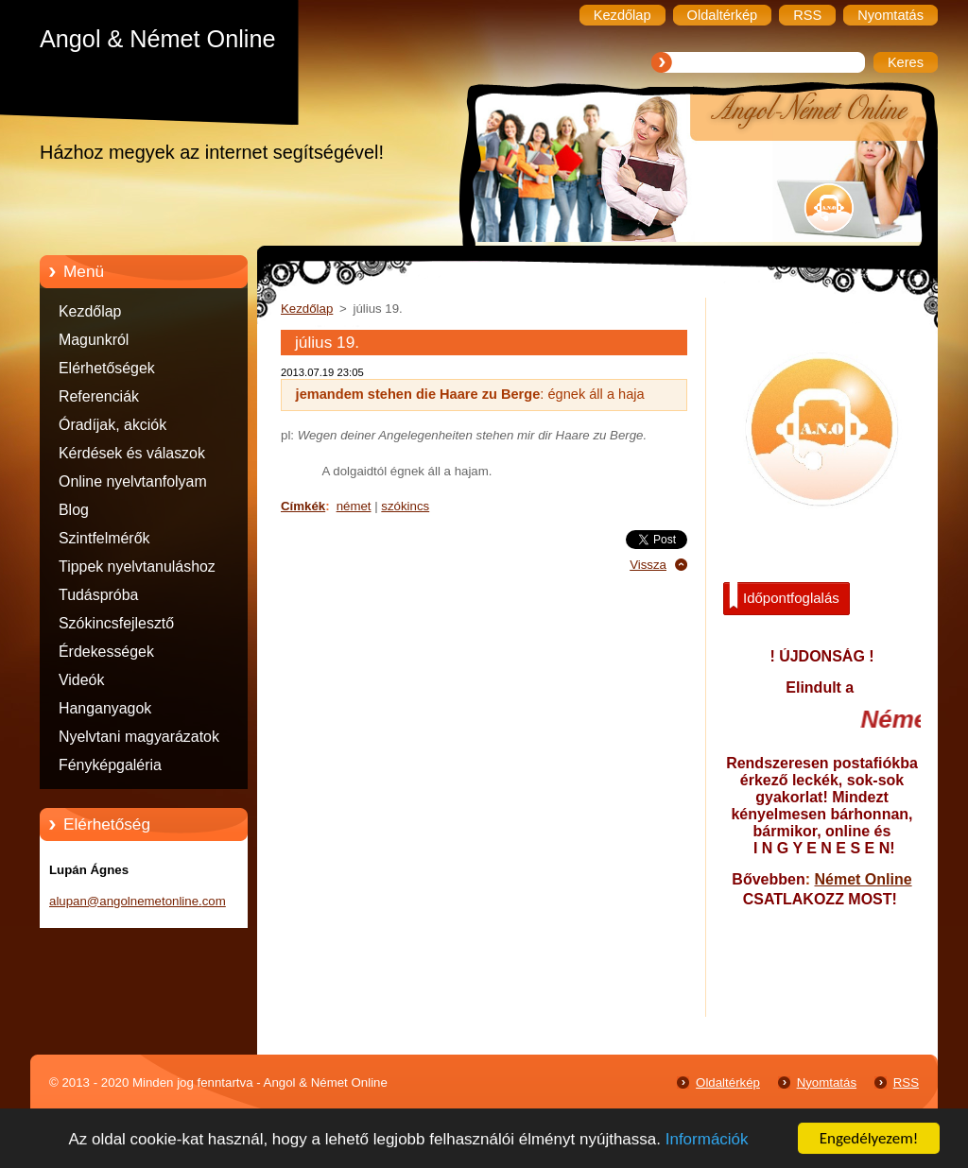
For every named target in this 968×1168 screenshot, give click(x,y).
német (354, 506)
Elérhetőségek (107, 368)
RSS (906, 1082)
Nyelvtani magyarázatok (139, 737)
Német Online (862, 879)
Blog (74, 510)
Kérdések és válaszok (132, 453)
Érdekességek (106, 652)
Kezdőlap (90, 311)
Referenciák (99, 396)
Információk (707, 1141)
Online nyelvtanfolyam (133, 481)
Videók (81, 680)
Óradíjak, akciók (112, 425)
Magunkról (94, 340)
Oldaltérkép (728, 1082)
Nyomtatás (826, 1082)
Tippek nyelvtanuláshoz (137, 566)
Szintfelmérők (104, 538)
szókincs (405, 506)
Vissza (648, 565)
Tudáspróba (98, 595)
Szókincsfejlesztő (116, 623)
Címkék (303, 506)
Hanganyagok (105, 708)
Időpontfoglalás (784, 596)
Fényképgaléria (110, 765)
